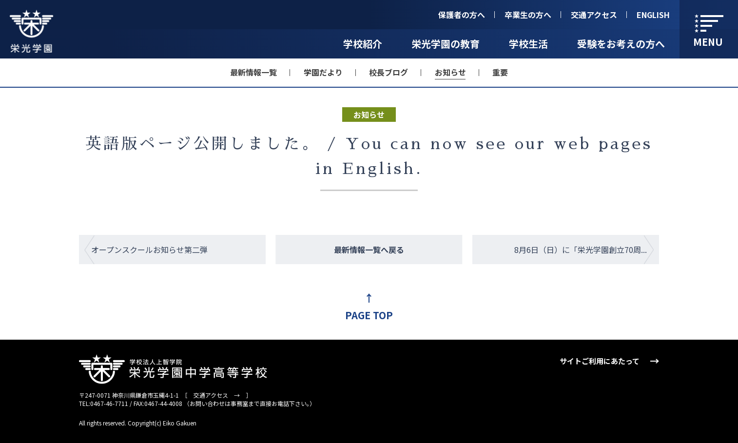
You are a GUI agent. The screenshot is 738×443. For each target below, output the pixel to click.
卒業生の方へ (528, 14)
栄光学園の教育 (445, 44)
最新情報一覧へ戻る (369, 249)
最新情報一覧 (253, 72)
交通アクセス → (217, 395)
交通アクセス (594, 14)
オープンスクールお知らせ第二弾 (149, 249)
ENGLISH (653, 14)
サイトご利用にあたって (600, 361)
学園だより (323, 72)
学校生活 (528, 44)
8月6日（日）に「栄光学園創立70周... (580, 249)
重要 (500, 72)
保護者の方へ (461, 14)
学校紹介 (362, 44)
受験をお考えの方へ (621, 44)
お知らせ (450, 72)
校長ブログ (388, 72)
